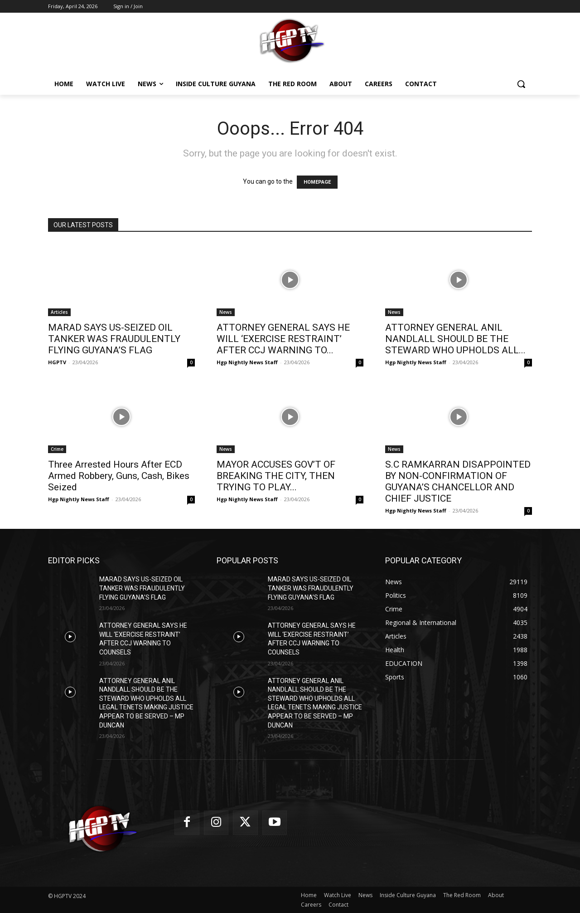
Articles (59, 312)
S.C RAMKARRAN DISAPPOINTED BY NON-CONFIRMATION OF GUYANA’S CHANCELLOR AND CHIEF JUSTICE (458, 481)
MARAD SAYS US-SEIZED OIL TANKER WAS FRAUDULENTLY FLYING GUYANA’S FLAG (114, 339)
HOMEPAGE (317, 182)
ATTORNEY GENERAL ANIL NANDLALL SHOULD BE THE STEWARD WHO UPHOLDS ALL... (455, 339)
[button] (521, 84)
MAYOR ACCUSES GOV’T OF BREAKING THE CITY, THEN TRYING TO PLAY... (276, 476)
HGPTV (57, 362)
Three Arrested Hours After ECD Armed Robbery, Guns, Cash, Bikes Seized (118, 476)
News (225, 312)
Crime (57, 449)
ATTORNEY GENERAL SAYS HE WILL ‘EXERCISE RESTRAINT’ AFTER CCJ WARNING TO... (283, 339)
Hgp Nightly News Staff (247, 362)
